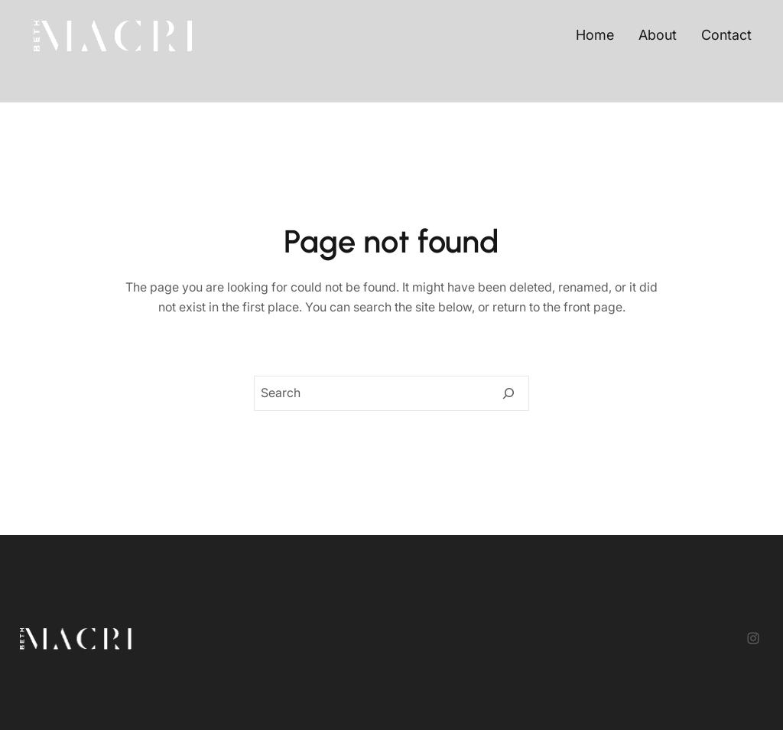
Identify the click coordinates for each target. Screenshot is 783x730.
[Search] (508, 393)
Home (595, 35)
